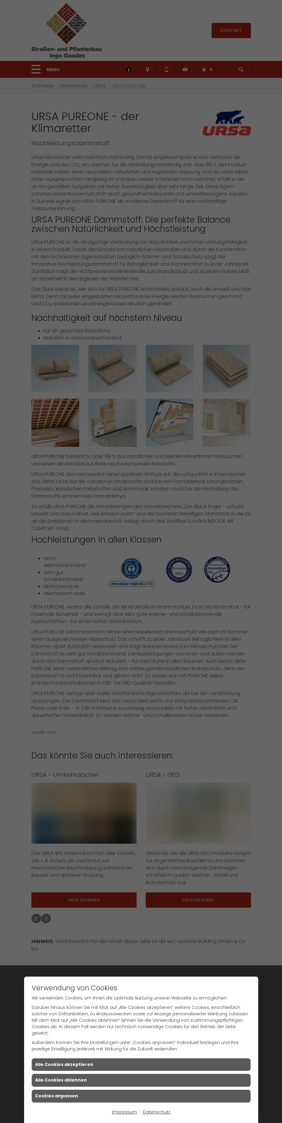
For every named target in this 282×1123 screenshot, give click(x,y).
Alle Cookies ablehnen (61, 1080)
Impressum (124, 1112)
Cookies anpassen (56, 1096)
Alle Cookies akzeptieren (64, 1064)
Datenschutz (156, 1112)
